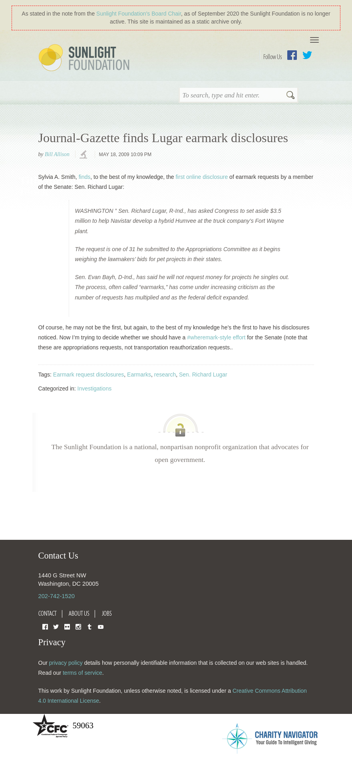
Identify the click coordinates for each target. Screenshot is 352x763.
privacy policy (66, 663)
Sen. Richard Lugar (203, 374)
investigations (84, 155)
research (165, 374)
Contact (47, 613)
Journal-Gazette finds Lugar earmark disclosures (163, 138)
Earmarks (139, 374)
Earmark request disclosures (88, 374)
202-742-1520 (56, 596)
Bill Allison (57, 154)
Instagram (78, 626)
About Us (79, 613)
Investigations (95, 388)
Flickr (67, 626)
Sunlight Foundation (85, 58)
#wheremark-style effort (216, 337)
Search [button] (290, 96)
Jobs (107, 613)
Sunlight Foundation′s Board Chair (138, 13)
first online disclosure (201, 177)
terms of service (82, 673)
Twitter (307, 55)
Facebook (292, 55)
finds (85, 177)
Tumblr (89, 626)
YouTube (100, 626)
